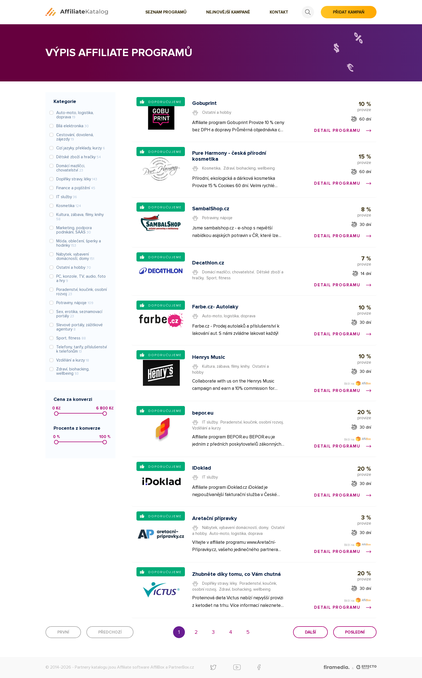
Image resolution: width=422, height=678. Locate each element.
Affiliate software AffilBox (140, 667)
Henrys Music (208, 357)
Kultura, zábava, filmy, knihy (225, 366)
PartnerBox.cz (181, 667)
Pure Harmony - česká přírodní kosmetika (229, 156)
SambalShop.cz (210, 208)
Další (310, 632)
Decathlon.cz (208, 263)
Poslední (355, 632)
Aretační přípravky (214, 518)
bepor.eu (202, 413)
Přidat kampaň (348, 12)
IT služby (209, 422)
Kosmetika (211, 168)
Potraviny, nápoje (217, 217)
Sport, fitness (218, 278)
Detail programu (342, 130)
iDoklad (201, 468)
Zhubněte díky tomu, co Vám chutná (236, 574)
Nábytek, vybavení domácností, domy (235, 527)
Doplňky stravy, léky (219, 583)
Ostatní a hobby (216, 112)
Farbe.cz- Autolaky (215, 307)
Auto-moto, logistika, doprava (228, 316)
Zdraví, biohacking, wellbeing (249, 168)
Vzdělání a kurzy (206, 428)
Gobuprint (204, 103)
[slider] (56, 413)
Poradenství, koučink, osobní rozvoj (251, 422)
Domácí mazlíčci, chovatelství (228, 272)
